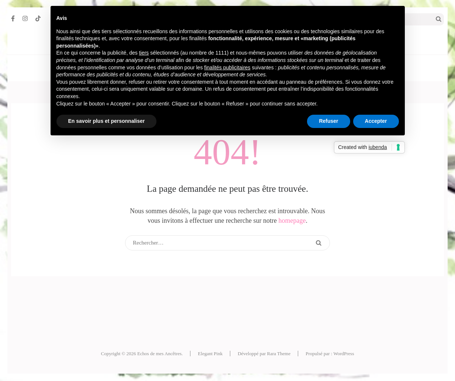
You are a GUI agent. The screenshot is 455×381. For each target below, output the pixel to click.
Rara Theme (279, 353)
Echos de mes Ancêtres (159, 353)
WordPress (343, 353)
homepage (292, 220)
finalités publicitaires (227, 67)
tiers (144, 53)
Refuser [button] (328, 121)
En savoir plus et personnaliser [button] (106, 121)
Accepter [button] (376, 121)
